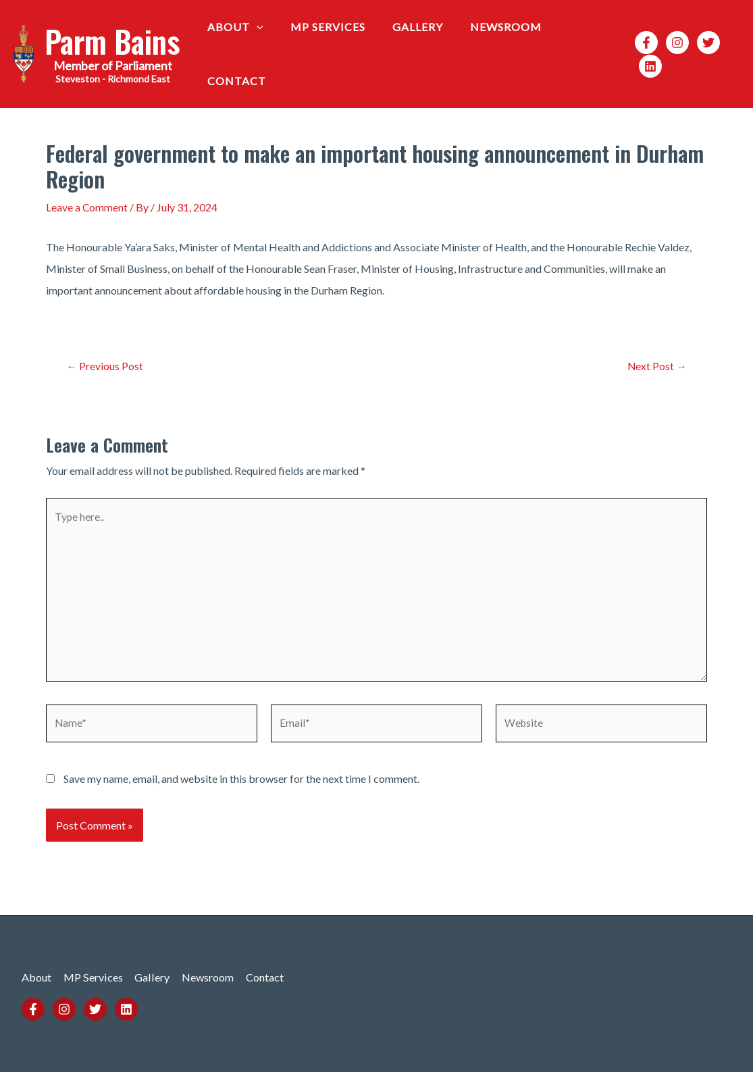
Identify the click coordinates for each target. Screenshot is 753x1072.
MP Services (319, 26)
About (233, 27)
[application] (254, 27)
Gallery (404, 26)
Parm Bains (112, 40)
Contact (234, 80)
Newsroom (487, 26)
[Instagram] (671, 42)
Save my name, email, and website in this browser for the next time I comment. (241, 786)
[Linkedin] (644, 66)
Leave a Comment (87, 207)
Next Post (656, 366)
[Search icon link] (610, 54)
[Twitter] (703, 42)
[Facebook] (640, 42)
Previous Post (105, 366)
